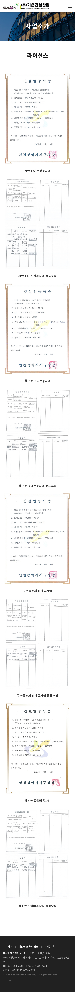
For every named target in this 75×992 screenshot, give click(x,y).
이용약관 (8, 946)
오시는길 (49, 946)
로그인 (9, 980)
